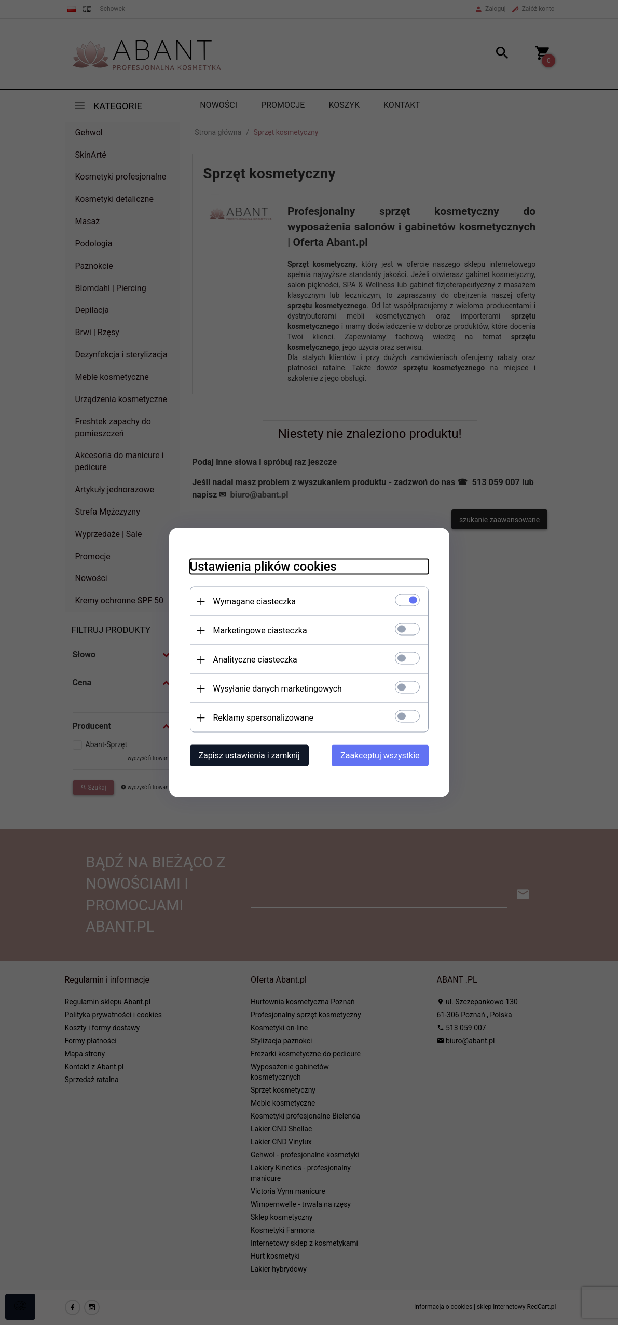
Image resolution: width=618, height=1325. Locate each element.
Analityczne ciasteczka (255, 660)
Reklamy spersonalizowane (263, 718)
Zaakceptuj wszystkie (379, 756)
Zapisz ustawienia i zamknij (249, 756)
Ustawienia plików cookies (263, 566)
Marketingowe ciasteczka (260, 631)
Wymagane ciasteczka (254, 601)
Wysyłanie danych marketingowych (277, 689)
